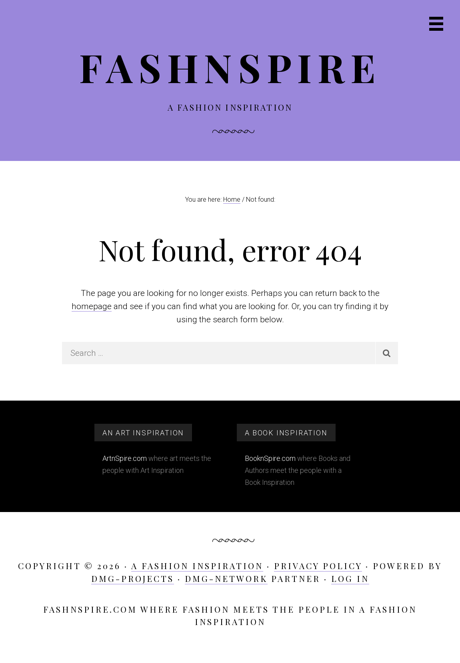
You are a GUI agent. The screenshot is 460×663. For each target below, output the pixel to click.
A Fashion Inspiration (197, 565)
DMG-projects (132, 578)
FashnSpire (230, 67)
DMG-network (226, 578)
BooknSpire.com (270, 458)
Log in (350, 578)
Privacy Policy (318, 565)
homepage (92, 306)
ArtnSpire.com (124, 458)
